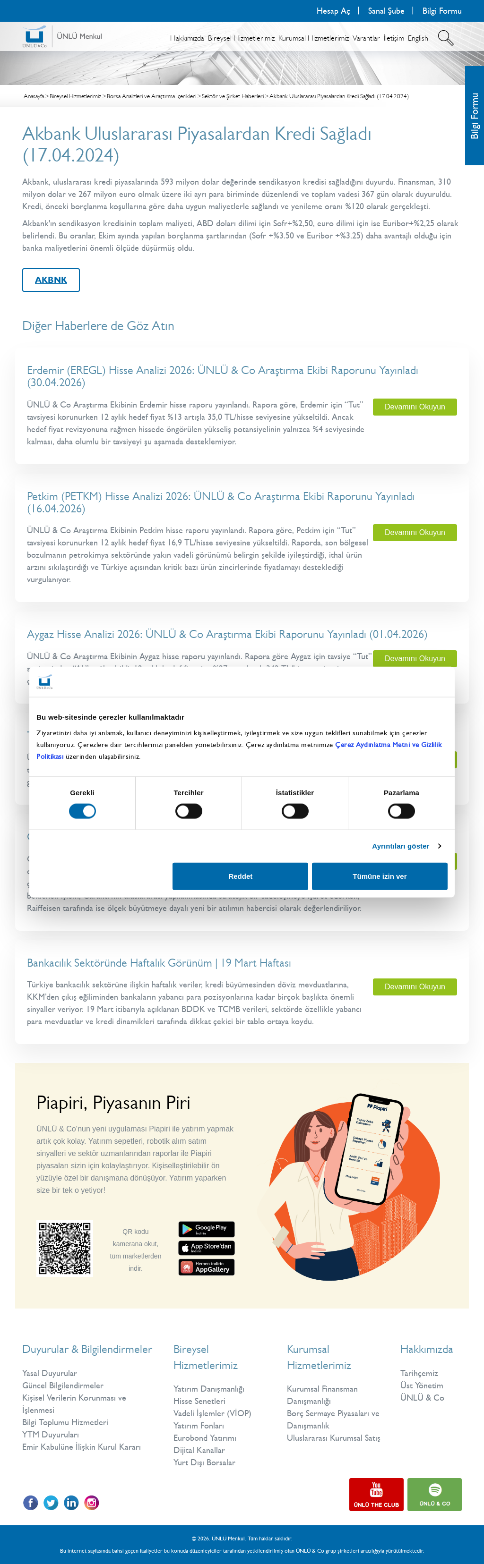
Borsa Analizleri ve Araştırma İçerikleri (151, 96)
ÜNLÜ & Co (422, 1398)
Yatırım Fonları (198, 1425)
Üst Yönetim (421, 1385)
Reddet (240, 876)
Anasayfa (34, 96)
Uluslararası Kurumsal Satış (333, 1438)
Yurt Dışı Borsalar (204, 1462)
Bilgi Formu (442, 11)
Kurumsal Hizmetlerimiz (313, 38)
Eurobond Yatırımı (204, 1438)
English (418, 38)
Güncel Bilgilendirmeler (63, 1385)
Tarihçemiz (419, 1373)
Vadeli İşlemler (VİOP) (212, 1413)
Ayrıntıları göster (400, 846)
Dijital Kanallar (199, 1450)
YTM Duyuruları (50, 1434)
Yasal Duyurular (49, 1373)
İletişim (394, 38)
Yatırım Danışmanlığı (208, 1389)
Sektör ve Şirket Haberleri (233, 96)
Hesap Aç (333, 11)
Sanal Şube (386, 11)
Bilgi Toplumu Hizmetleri (65, 1422)
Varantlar (366, 38)
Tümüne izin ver (379, 876)
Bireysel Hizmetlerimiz (241, 38)
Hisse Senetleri (199, 1401)
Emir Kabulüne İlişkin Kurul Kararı (81, 1447)
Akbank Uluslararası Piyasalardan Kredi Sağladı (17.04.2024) (339, 96)
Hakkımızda (187, 38)
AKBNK (51, 280)
